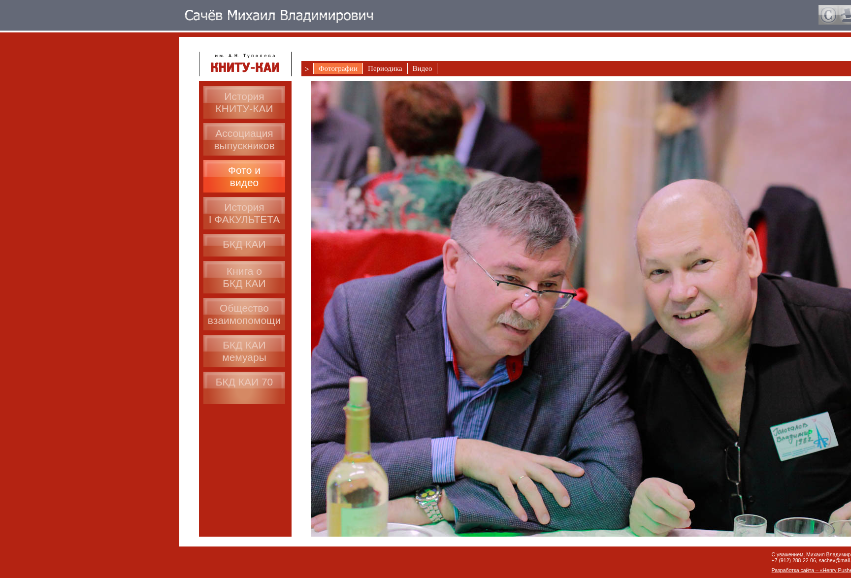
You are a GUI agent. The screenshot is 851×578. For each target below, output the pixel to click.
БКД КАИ (244, 244)
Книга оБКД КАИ (244, 277)
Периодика (385, 68)
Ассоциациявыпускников (244, 139)
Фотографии (338, 68)
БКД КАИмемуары (244, 351)
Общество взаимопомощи (244, 314)
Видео (422, 68)
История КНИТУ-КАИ (244, 102)
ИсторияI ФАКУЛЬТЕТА (244, 213)
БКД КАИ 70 (244, 381)
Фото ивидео (244, 176)
